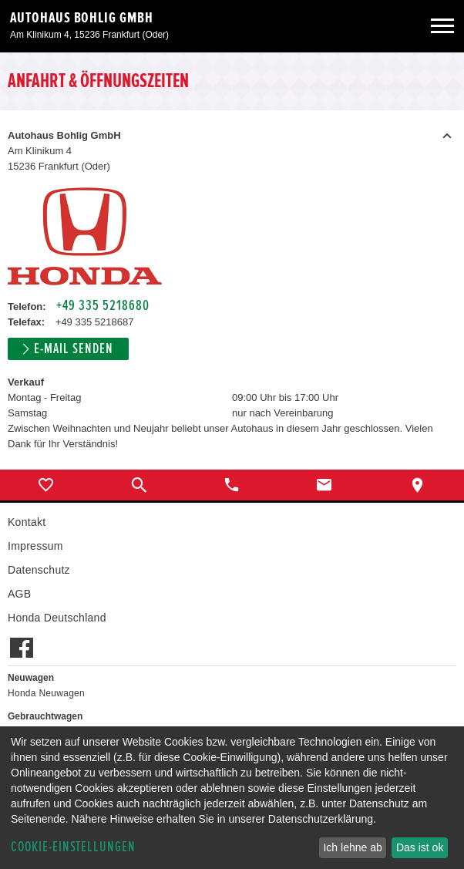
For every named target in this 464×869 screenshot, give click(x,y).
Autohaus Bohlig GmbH (81, 17)
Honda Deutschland (57, 617)
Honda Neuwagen (46, 693)
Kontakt (26, 522)
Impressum (35, 546)
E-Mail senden (73, 349)
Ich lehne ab (352, 847)
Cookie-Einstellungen (73, 847)
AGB (19, 594)
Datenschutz (39, 570)
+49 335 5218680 (102, 305)
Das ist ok (419, 847)
